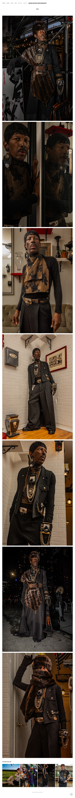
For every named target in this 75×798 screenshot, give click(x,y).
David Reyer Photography (37, 3)
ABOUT (12, 3)
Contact (8, 3)
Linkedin (25, 3)
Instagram (20, 3)
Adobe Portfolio (40, 792)
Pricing (3, 3)
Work (16, 3)
